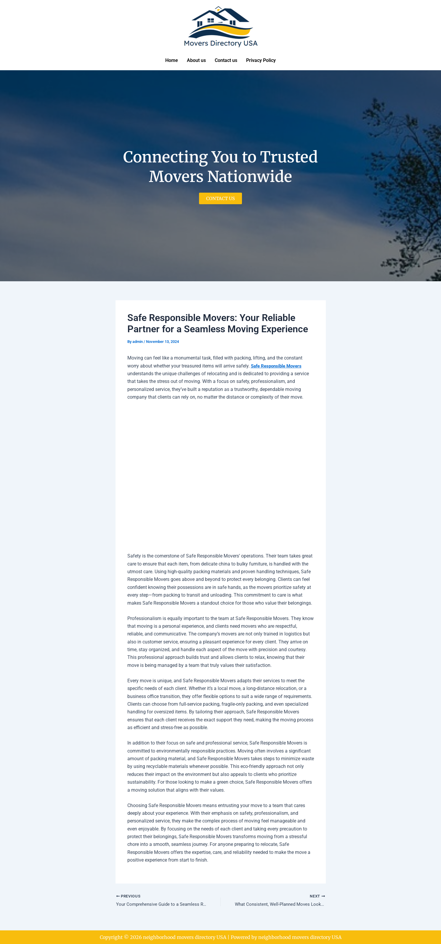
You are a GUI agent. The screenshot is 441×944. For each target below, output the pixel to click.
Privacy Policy (261, 60)
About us (196, 60)
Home (171, 60)
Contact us (226, 60)
